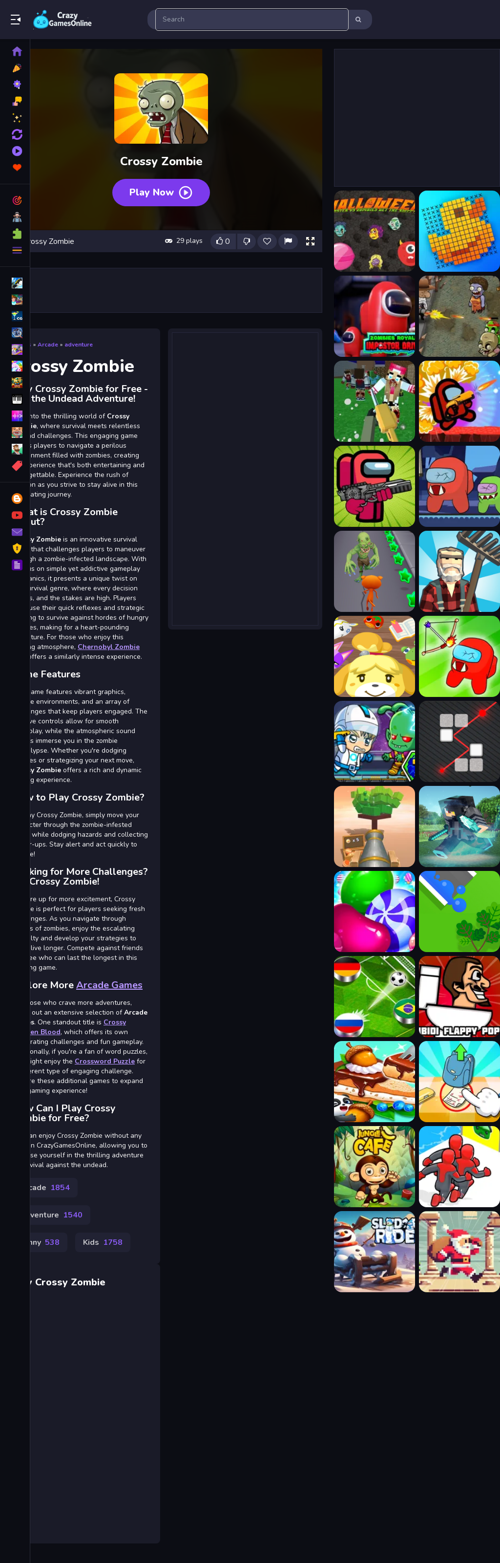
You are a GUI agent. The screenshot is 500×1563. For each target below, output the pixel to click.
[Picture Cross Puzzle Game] (459, 231)
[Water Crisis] (459, 911)
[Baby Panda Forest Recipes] (374, 1081)
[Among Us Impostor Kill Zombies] (374, 486)
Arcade (48, 344)
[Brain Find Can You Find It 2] (459, 1081)
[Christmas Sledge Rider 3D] (374, 1251)
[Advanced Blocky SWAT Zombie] (374, 401)
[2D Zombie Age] (459, 316)
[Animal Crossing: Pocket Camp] (374, 656)
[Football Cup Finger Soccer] (374, 996)
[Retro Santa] (459, 1251)
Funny (40, 1242)
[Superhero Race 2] (459, 1166)
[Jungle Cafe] (374, 1166)
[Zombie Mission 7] (374, 741)
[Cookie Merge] (374, 911)
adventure (78, 344)
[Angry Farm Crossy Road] (459, 571)
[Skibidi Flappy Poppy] (459, 996)
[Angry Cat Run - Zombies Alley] (374, 571)
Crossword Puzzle (105, 1061)
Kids (103, 1242)
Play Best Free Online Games (62, 19)
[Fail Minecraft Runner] (459, 826)
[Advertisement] (245, 478)
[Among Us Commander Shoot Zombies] (459, 401)
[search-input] (252, 19)
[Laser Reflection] (459, 741)
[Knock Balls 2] (374, 826)
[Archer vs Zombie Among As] (459, 656)
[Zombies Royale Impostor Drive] (374, 316)
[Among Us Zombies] (459, 486)
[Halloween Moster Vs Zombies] (374, 231)
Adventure (51, 1215)
